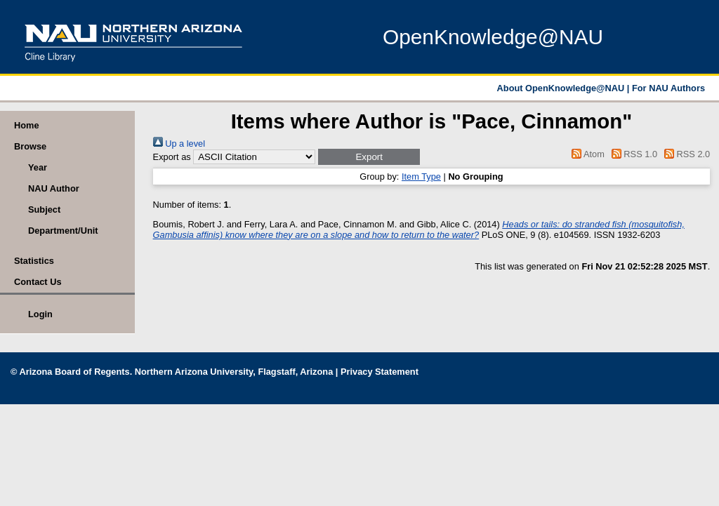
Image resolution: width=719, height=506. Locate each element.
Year (37, 167)
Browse (30, 146)
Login (40, 314)
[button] (369, 157)
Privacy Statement (379, 371)
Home (26, 125)
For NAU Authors (668, 88)
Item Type (421, 176)
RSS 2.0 (685, 154)
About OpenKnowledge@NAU (562, 88)
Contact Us (38, 282)
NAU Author (53, 188)
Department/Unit (63, 230)
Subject (44, 209)
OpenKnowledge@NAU (493, 36)
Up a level (179, 143)
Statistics (34, 260)
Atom (586, 154)
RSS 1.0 (632, 154)
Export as (172, 157)
